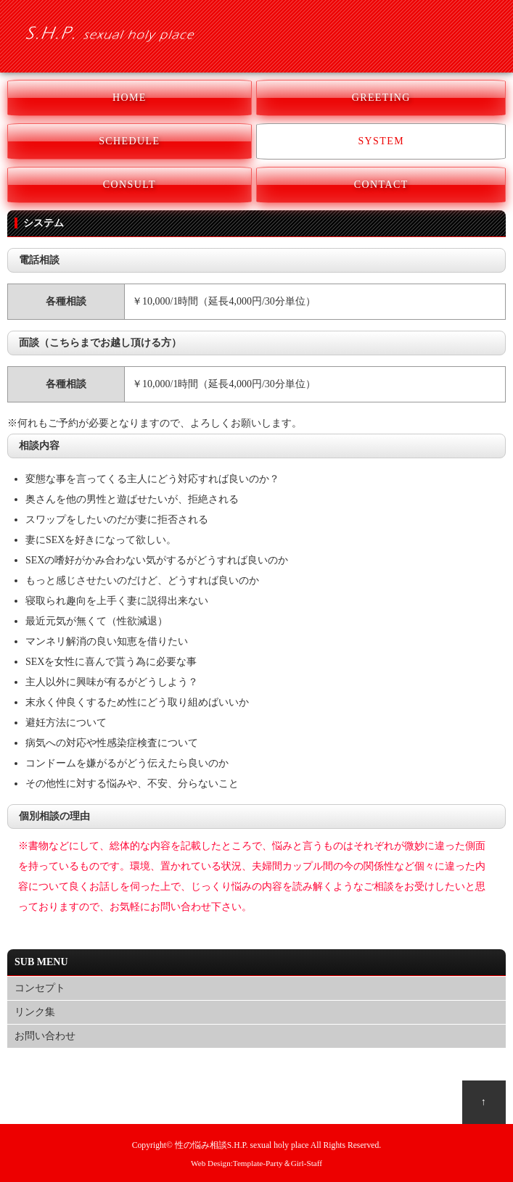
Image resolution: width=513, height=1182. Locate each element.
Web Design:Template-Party (237, 1163)
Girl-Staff (306, 1163)
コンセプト (40, 988)
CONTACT (381, 184)
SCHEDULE (129, 141)
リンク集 (35, 1012)
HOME (129, 97)
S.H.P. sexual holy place (268, 1145)
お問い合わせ (45, 1035)
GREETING (381, 97)
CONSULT (129, 184)
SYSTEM (381, 141)
